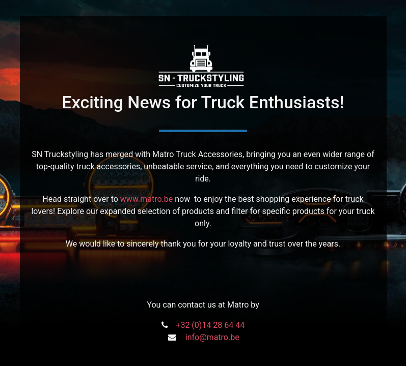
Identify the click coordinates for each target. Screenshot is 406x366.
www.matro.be (146, 199)
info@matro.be (212, 337)
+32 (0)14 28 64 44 (210, 325)
